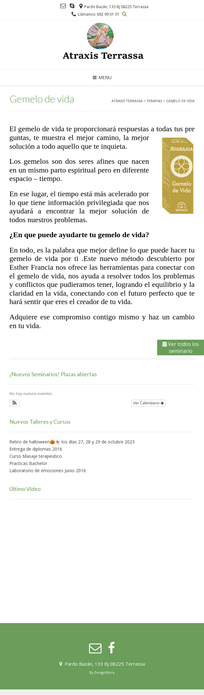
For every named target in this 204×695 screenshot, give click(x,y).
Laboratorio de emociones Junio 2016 (47, 470)
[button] (14, 403)
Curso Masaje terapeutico (35, 456)
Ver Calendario (148, 403)
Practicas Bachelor (28, 463)
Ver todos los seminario (180, 347)
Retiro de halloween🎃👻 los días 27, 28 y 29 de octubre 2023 (72, 442)
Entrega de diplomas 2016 (35, 449)
